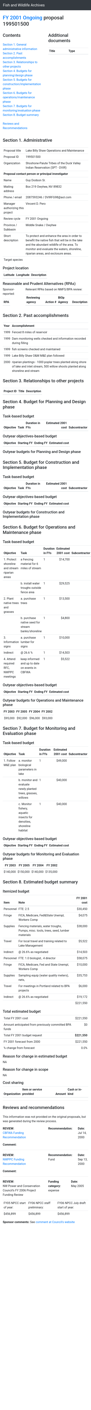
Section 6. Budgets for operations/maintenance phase (19, 97)
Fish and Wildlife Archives (24, 5)
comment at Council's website (55, 1222)
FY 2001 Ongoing (22, 18)
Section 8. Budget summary (21, 115)
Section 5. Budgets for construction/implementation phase (22, 84)
